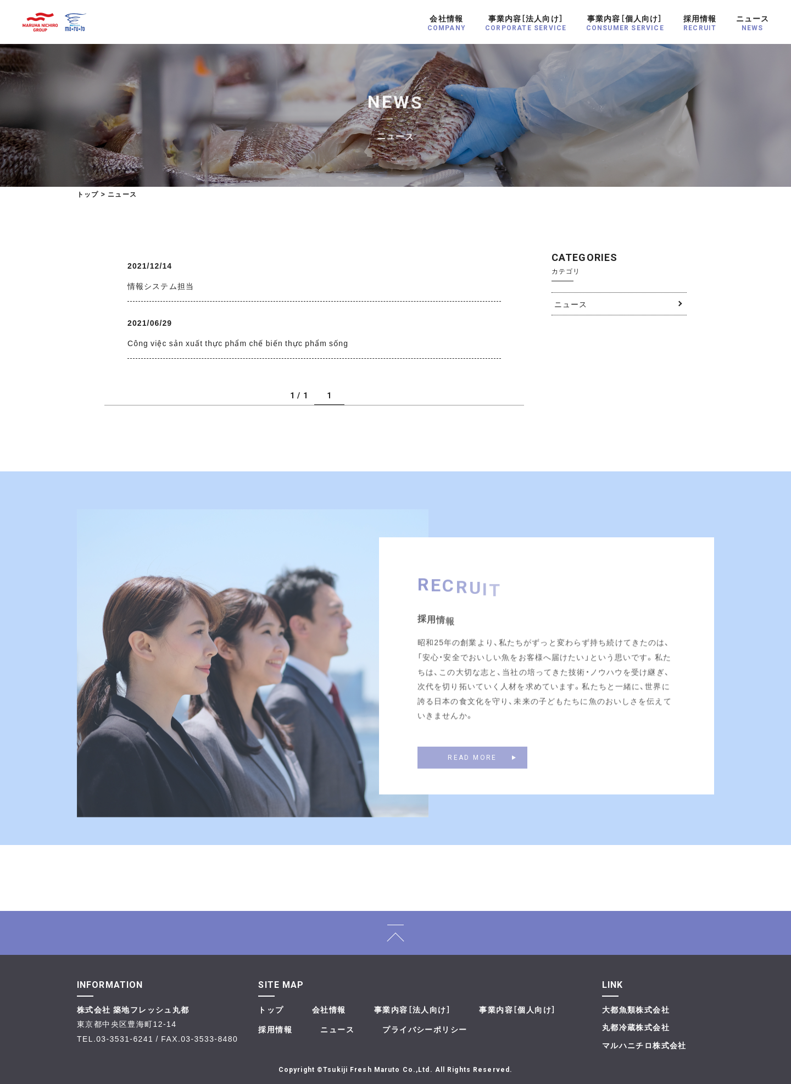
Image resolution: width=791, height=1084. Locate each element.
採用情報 (275, 1029)
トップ (88, 194)
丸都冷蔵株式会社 (636, 1026)
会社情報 (329, 1009)
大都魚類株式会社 (636, 1009)
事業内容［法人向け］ (412, 1009)
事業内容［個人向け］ (517, 1009)
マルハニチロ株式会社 (644, 1044)
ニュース (570, 303)
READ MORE (472, 766)
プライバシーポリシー (424, 1029)
